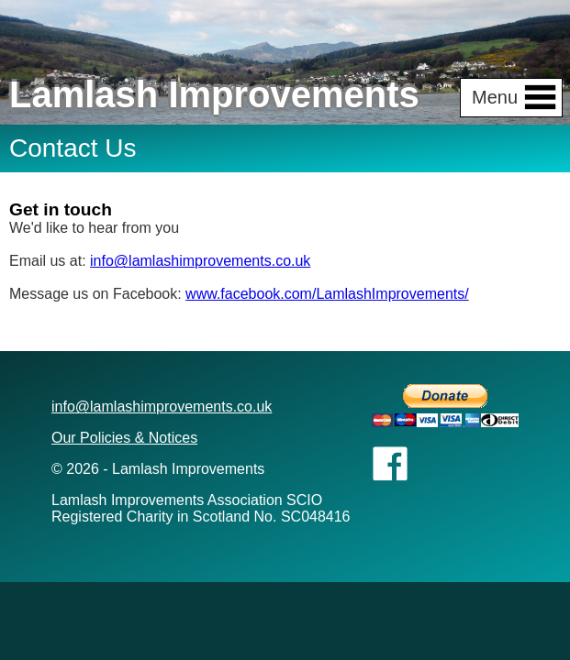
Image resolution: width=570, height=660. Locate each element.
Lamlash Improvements (214, 94)
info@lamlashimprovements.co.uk (200, 261)
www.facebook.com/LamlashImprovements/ (327, 294)
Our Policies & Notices (124, 438)
